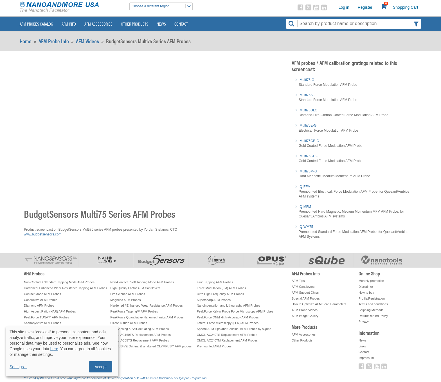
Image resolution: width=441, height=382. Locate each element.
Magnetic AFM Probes (125, 300)
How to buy (366, 292)
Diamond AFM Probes (39, 305)
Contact (181, 24)
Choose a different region (162, 6)
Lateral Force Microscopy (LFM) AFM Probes (227, 323)
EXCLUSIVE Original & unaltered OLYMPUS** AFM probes (151, 346)
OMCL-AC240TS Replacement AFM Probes (227, 334)
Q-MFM (305, 207)
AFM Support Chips (305, 292)
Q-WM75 (306, 227)
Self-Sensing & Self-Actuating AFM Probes (139, 329)
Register (365, 7)
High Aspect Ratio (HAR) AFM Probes (50, 311)
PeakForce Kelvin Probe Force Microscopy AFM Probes (235, 311)
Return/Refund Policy (373, 316)
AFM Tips (298, 280)
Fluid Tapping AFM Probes (215, 282)
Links (362, 346)
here (54, 349)
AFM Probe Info (54, 41)
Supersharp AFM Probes (214, 300)
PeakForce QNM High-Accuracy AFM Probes (228, 317)
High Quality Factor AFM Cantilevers (135, 288)
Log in (344, 7)
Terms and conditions (373, 304)
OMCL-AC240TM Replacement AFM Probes (227, 340)
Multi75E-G (308, 125)
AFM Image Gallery (305, 316)
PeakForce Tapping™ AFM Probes (134, 311)
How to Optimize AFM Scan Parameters (319, 304)
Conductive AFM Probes (40, 300)
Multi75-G (307, 80)
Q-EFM (305, 187)
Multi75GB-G (309, 141)
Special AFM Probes (306, 298)
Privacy (364, 321)
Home (26, 41)
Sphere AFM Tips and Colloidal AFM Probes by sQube (234, 329)
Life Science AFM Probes (127, 294)
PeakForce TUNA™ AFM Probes (46, 317)
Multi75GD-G (309, 156)
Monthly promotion (371, 280)
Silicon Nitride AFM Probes (128, 323)
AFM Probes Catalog (36, 24)
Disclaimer (366, 286)
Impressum (366, 357)
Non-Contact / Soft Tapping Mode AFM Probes (142, 282)
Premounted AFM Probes (214, 346)
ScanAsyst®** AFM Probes (42, 323)
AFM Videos (87, 41)
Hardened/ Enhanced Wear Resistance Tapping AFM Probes (65, 288)
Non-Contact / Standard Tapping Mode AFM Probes (59, 282)
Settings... (18, 367)
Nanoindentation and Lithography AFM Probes (228, 305)
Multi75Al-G (308, 95)
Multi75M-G (308, 171)
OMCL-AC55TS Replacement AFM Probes (139, 340)
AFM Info (69, 24)
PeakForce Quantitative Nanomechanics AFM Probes (146, 317)
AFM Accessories (98, 24)
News (161, 24)
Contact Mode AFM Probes (42, 294)
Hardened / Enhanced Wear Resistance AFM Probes (146, 305)
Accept (100, 367)
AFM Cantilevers (303, 286)
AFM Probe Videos (305, 310)
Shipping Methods (371, 310)
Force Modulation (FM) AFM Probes (221, 288)
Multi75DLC (308, 110)
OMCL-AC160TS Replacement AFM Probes (140, 334)
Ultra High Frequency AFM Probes (220, 294)
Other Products (134, 24)
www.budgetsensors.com (42, 234)
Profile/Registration (372, 298)
